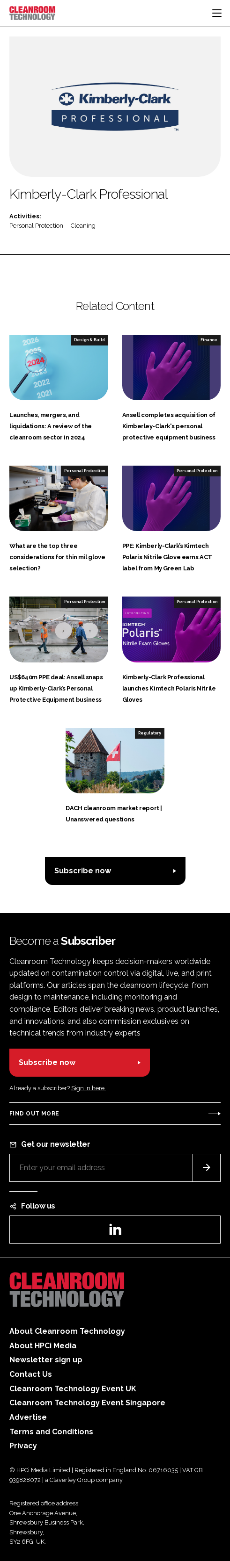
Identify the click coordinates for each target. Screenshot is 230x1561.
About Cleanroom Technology (67, 1331)
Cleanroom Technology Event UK (72, 1388)
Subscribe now (82, 870)
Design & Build (89, 340)
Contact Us (30, 1374)
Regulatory (149, 733)
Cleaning (83, 225)
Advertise (28, 1417)
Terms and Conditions (51, 1431)
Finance (208, 340)
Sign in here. (88, 1088)
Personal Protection (36, 225)
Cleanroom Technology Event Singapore (87, 1402)
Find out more (34, 1113)
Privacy (23, 1445)
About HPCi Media (42, 1345)
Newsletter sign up (45, 1359)
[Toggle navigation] (217, 13)
